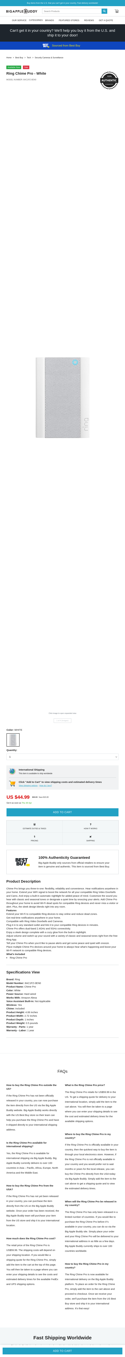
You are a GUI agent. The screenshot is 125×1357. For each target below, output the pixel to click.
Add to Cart (62, 812)
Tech (29, 58)
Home (9, 58)
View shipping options (28, 785)
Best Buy (19, 58)
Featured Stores (69, 20)
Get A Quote (106, 20)
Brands (49, 20)
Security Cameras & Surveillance (49, 58)
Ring (10, 73)
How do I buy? (45, 785)
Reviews (89, 20)
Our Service (19, 20)
